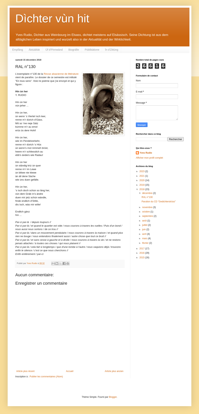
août (144, 220)
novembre (147, 207)
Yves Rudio (146, 153)
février (145, 243)
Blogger (113, 397)
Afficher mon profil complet (149, 157)
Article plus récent (25, 371)
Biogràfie (73, 49)
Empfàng (17, 49)
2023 (142, 171)
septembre (148, 216)
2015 (142, 257)
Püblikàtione (92, 49)
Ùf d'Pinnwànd (54, 49)
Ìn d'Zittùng (111, 49)
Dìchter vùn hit (52, 18)
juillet (145, 225)
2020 (142, 180)
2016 (142, 253)
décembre (147, 193)
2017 (142, 248)
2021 (142, 176)
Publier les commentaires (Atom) (46, 376)
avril (144, 234)
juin (144, 229)
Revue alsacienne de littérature (61, 73)
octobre (146, 211)
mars (145, 238)
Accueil (69, 371)
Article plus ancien (114, 371)
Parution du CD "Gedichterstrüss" (159, 201)
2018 (142, 189)
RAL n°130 (147, 197)
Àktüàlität (34, 49)
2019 (142, 185)
